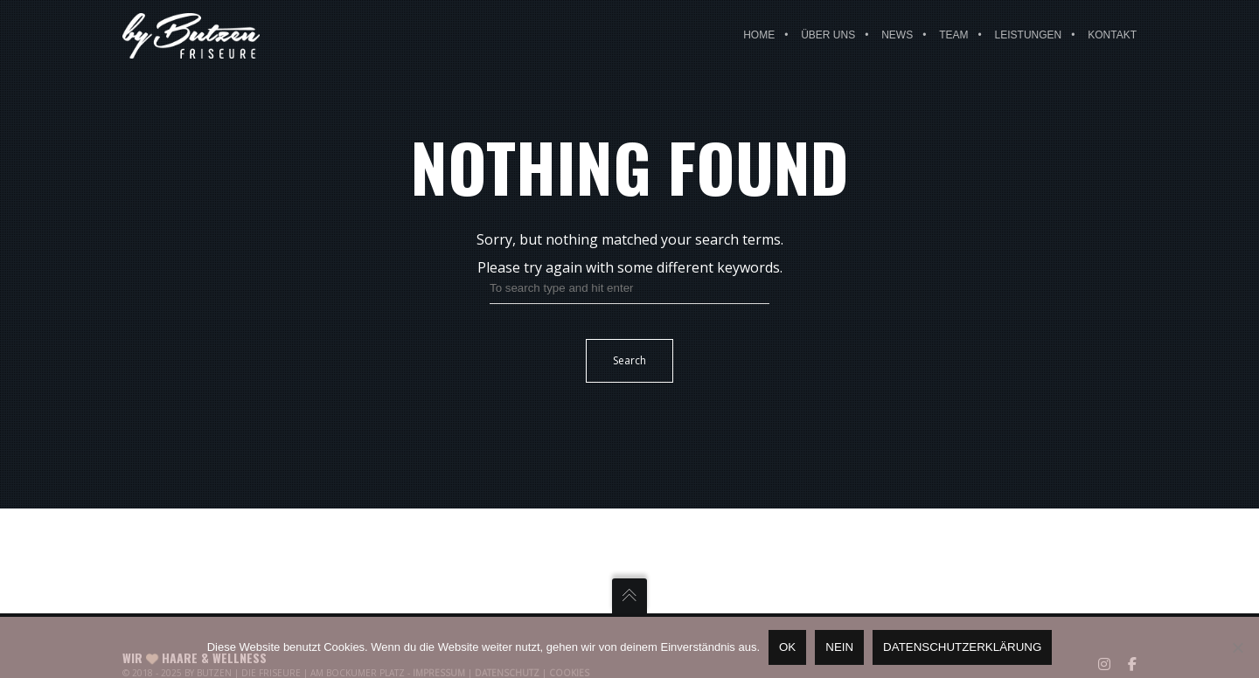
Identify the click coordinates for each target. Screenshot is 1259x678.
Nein (839, 647)
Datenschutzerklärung (962, 647)
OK (787, 647)
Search (629, 360)
